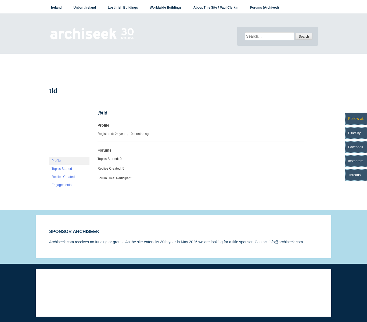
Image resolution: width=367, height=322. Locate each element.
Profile (56, 161)
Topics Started (62, 169)
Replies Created (63, 177)
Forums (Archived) (264, 7)
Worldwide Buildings (165, 7)
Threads (354, 175)
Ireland (56, 7)
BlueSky (354, 133)
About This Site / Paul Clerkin (215, 7)
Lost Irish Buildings (123, 7)
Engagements (61, 185)
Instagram (355, 161)
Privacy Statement (113, 285)
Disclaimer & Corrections (70, 285)
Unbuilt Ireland (84, 7)
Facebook (355, 147)
